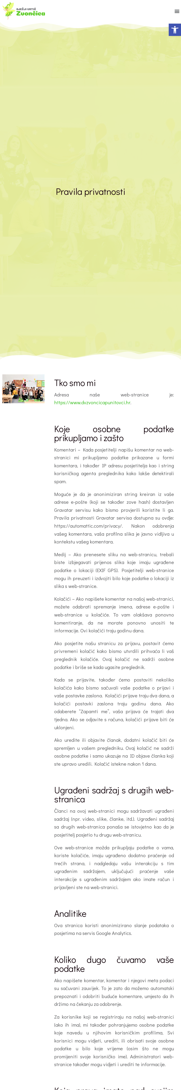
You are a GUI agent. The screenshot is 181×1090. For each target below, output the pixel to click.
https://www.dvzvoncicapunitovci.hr (92, 402)
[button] (175, 30)
